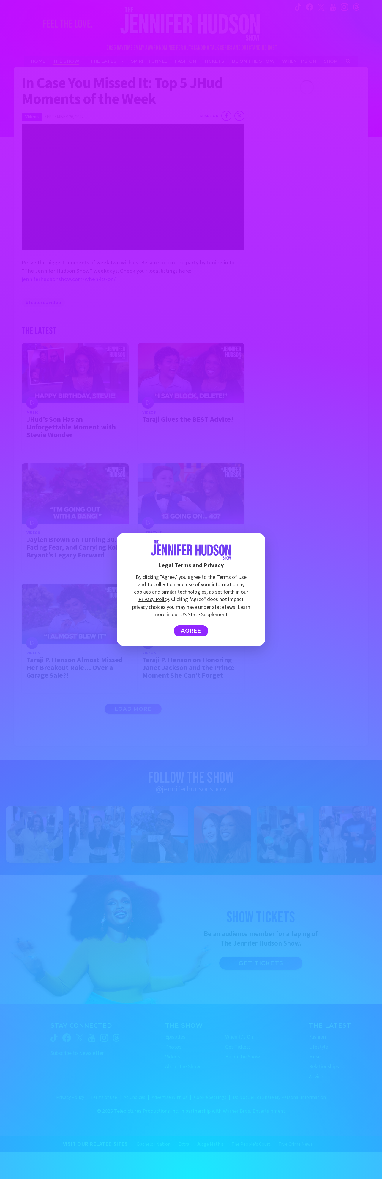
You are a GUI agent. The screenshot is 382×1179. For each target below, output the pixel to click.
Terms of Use (232, 577)
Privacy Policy (153, 599)
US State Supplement (204, 614)
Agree (191, 631)
